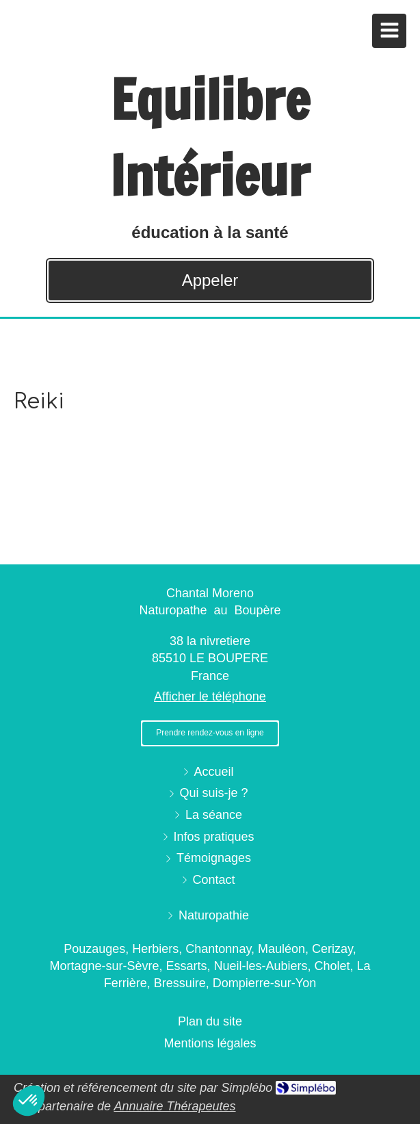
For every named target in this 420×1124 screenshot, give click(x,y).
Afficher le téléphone (210, 696)
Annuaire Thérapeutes (174, 1106)
